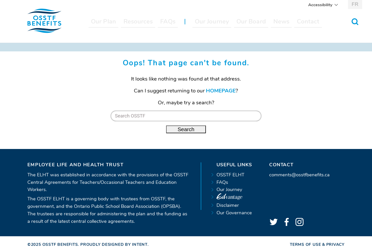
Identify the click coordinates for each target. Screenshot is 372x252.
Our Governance (234, 212)
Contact (308, 21)
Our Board (251, 21)
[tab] (109, 165)
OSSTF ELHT (230, 174)
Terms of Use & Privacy (317, 244)
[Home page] (44, 21)
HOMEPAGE (221, 90)
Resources (138, 21)
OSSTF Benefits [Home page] (60, 244)
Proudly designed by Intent (114, 244)
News (281, 21)
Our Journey (212, 21)
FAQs (167, 21)
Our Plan (103, 21)
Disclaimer (227, 205)
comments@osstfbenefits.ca (299, 175)
